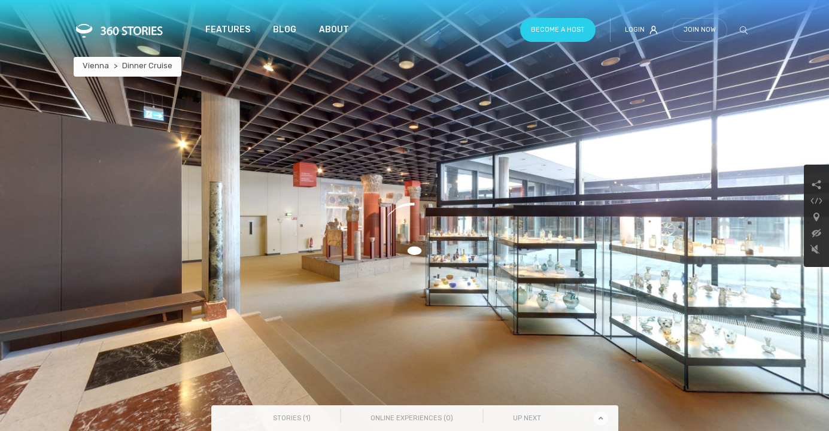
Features (227, 30)
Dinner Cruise (147, 65)
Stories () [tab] (292, 418)
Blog (284, 30)
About (334, 30)
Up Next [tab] (527, 418)
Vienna (96, 65)
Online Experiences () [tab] (412, 418)
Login (641, 30)
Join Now (700, 30)
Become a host (558, 30)
